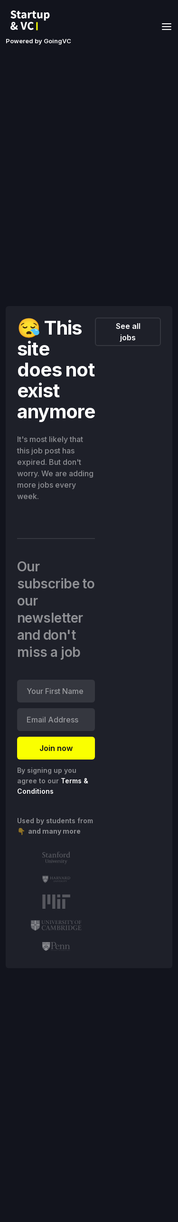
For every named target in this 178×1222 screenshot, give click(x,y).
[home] (33, 20)
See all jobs (128, 331)
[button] (163, 26)
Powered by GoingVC (38, 41)
